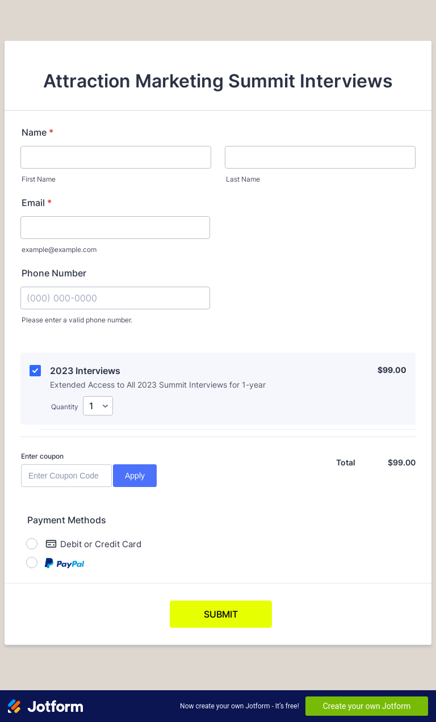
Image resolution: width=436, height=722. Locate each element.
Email (37, 202)
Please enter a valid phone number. (77, 320)
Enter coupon (42, 456)
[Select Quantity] (98, 405)
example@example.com (59, 249)
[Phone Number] (115, 298)
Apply (135, 475)
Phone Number (54, 273)
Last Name (243, 179)
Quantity (64, 406)
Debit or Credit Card (93, 543)
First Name (39, 179)
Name (37, 132)
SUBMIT (221, 614)
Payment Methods (66, 520)
